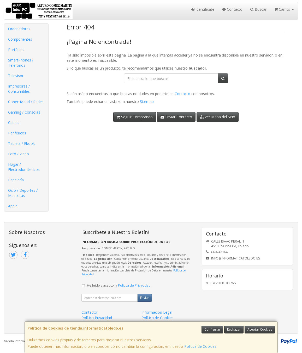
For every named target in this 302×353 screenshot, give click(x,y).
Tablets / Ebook (21, 143)
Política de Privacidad (134, 285)
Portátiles (16, 49)
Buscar (258, 9)
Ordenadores (19, 28)
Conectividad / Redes (26, 101)
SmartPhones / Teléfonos (20, 63)
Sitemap (147, 101)
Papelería (16, 179)
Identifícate (202, 9)
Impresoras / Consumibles (19, 89)
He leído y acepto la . (119, 285)
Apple (12, 205)
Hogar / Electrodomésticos (24, 167)
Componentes (20, 39)
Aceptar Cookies (259, 329)
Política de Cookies (200, 346)
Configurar (212, 329)
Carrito (284, 9)
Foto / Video (18, 153)
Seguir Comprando (135, 116)
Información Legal (156, 312)
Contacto (232, 9)
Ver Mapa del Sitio (217, 116)
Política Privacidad (96, 317)
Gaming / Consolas (24, 112)
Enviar (144, 297)
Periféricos (17, 133)
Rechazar (234, 329)
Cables (13, 122)
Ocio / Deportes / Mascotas (23, 193)
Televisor (15, 75)
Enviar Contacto (176, 116)
